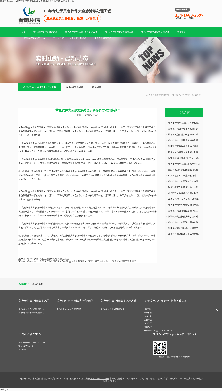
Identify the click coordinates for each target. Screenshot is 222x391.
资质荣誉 (181, 32)
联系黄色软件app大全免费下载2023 (158, 330)
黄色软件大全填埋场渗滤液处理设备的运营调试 (190, 140)
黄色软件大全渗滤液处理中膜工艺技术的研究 (189, 211)
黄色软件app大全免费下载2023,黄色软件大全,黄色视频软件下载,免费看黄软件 (37, 1)
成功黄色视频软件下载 (34, 38)
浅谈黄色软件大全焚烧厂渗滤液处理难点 (187, 199)
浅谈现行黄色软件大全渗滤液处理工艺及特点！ (190, 216)
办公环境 (148, 320)
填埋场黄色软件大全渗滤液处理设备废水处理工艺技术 (194, 152)
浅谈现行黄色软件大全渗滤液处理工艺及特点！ (190, 146)
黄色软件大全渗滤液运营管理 (119, 32)
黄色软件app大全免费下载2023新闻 (39, 87)
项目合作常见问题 (74, 87)
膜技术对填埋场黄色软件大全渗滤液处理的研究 (190, 158)
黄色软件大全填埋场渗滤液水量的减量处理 (188, 205)
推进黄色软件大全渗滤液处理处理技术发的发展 (190, 170)
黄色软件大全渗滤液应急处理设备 (81, 32)
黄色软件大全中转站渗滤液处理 (31, 313)
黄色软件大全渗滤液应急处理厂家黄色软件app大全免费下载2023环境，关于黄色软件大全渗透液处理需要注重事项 (81, 261)
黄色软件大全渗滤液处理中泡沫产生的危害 (188, 222)
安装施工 (148, 323)
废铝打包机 (37, 284)
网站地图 (4, 389)
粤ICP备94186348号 (99, 378)
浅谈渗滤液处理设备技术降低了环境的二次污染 (190, 228)
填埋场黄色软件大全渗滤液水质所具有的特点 (189, 134)
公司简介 (148, 309)
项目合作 (148, 327)
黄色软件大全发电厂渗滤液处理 (31, 309)
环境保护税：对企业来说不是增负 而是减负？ (49, 259)
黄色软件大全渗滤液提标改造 (155, 32)
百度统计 (114, 381)
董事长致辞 (149, 313)
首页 (23, 32)
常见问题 (96, 87)
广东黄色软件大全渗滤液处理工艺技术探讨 (188, 175)
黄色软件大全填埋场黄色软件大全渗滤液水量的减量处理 (195, 129)
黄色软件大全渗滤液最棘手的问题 (184, 164)
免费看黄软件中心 (102, 38)
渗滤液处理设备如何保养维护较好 (184, 234)
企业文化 (148, 316)
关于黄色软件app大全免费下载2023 (69, 38)
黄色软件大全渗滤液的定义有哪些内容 (186, 181)
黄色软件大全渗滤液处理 (45, 32)
